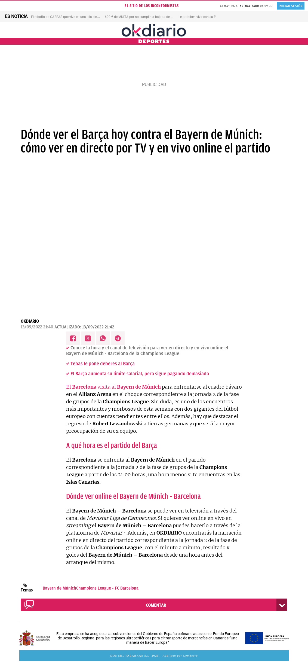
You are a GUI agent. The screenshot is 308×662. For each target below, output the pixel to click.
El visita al (113, 387)
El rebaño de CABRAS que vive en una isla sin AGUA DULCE (74, 17)
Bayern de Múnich (59, 588)
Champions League (93, 588)
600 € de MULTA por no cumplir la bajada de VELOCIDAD (146, 17)
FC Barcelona (126, 588)
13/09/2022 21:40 (37, 327)
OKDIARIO (30, 321)
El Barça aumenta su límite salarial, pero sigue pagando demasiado (139, 373)
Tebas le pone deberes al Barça (102, 363)
